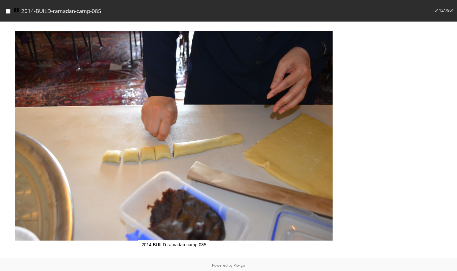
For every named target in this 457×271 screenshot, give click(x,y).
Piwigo (239, 265)
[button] (342, 27)
